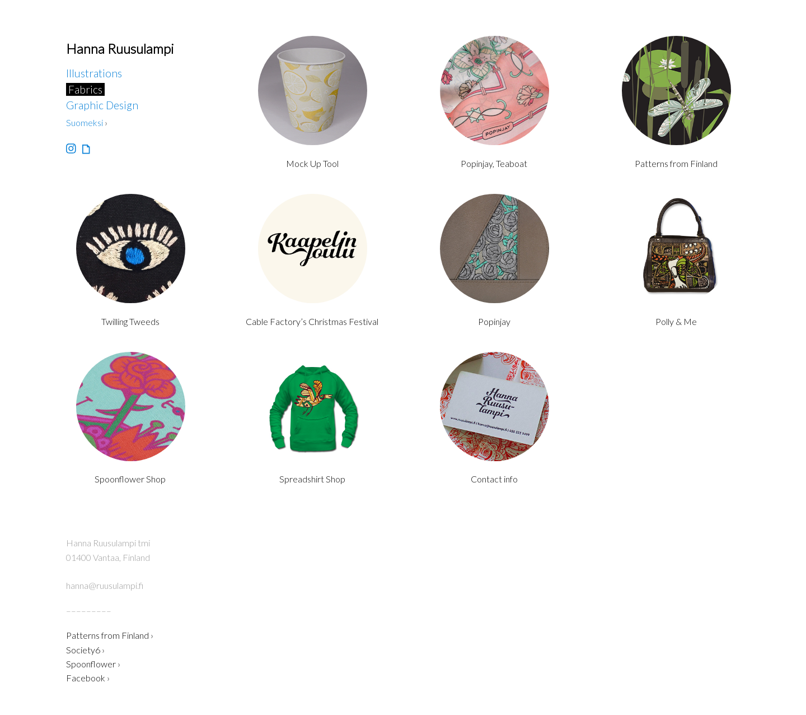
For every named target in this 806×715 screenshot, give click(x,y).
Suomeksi (84, 122)
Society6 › (85, 649)
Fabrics (85, 89)
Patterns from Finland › (109, 635)
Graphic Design (102, 105)
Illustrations (94, 73)
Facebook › (88, 677)
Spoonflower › (93, 663)
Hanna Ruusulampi (120, 48)
